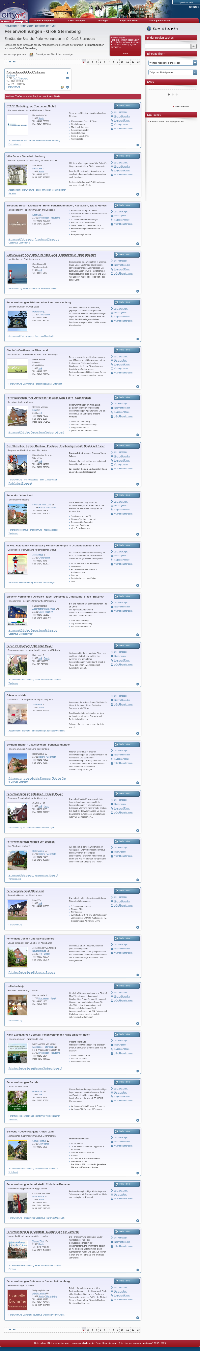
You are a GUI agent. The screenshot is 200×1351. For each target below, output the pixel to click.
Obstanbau (56, 778)
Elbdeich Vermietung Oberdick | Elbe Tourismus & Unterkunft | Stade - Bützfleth (55, 596)
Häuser (38, 190)
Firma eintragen (76, 20)
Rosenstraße (38, 1196)
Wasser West (38, 1241)
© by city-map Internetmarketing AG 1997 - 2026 (142, 1343)
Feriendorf (13, 530)
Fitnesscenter (53, 239)
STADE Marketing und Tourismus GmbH (31, 106)
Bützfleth (49, 612)
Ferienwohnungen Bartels (22, 1082)
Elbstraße (36, 215)
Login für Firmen (128, 20)
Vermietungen (49, 582)
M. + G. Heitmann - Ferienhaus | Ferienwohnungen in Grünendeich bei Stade (53, 545)
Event (32, 140)
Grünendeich (44, 315)
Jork (40, 270)
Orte (53, 26)
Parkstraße (37, 168)
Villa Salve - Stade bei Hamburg (26, 156)
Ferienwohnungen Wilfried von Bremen (31, 841)
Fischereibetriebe (30, 480)
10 (122, 62)
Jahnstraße (37, 705)
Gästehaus (13, 243)
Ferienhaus (41, 140)
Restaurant (47, 384)
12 (133, 62)
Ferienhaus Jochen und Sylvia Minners (30, 938)
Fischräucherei (15, 483)
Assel (53, 998)
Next (191, 88)
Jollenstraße (37, 555)
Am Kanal (11, 75)
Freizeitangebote (50, 530)
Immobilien (46, 190)
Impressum (77, 1343)
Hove (46, 806)
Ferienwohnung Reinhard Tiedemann (26, 72)
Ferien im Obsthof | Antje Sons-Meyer (29, 645)
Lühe (34, 410)
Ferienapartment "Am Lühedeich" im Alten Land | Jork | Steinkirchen (49, 397)
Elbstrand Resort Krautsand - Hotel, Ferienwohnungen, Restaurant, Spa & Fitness (57, 205)
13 (138, 62)
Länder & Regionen (44, 20)
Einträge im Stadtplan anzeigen (55, 54)
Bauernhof (25, 140)
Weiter (126, 54)
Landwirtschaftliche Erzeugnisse (37, 778)
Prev (153, 88)
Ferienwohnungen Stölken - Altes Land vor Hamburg (39, 302)
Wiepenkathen (51, 1296)
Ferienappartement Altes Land (25, 891)
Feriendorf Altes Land (20, 495)
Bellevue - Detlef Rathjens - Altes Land (30, 1131)
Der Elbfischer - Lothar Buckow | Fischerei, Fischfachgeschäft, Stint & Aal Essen (56, 446)
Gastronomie (24, 243)
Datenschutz (40, 1343)
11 (127, 62)
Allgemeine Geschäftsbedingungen (101, 1343)
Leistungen (102, 20)
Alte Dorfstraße (39, 1293)
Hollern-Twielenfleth (47, 508)
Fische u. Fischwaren (48, 480)
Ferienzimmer (15, 144)
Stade (41, 118)
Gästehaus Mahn (17, 695)
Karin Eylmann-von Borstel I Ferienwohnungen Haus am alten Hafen (48, 1034)
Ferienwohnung (13, 87)
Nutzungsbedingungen (59, 1343)
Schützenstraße (39, 1141)
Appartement (14, 140)
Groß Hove (37, 1091)
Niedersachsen (26, 26)
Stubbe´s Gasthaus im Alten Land (27, 350)
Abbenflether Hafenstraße (43, 609)
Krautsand (55, 218)
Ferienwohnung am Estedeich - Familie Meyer (35, 793)
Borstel (47, 658)
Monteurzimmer (59, 190)
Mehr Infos (124, 105)
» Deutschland (11, 26)
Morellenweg (38, 312)
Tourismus (39, 336)
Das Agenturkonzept (160, 20)
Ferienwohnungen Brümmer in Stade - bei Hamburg (38, 1281)
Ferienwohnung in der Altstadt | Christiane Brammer (39, 1184)
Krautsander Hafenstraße (43, 1047)
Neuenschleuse (39, 951)
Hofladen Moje (15, 986)
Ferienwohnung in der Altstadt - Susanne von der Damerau (43, 1231)
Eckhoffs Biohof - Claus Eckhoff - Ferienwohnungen (38, 744)
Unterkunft (53, 288)
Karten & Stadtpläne (165, 28)
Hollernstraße (38, 851)
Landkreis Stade (42, 26)
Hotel (38, 288)
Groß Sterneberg (20, 78)
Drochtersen (44, 218)
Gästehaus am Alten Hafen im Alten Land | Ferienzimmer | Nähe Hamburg (51, 254)
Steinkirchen (44, 1144)
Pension (12, 193)
